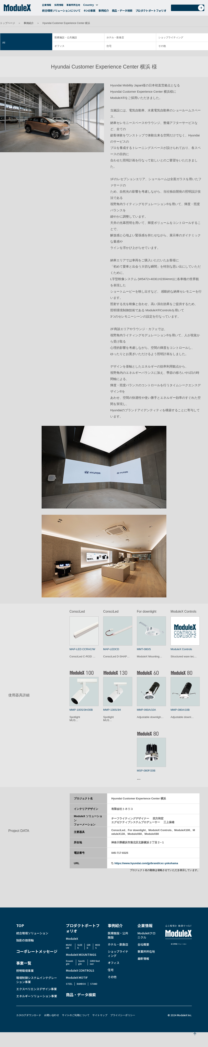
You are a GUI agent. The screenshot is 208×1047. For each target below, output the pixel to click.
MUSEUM (69, 946)
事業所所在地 (73, 5)
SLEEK (79, 946)
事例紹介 (103, 12)
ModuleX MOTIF (77, 977)
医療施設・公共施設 (65, 37)
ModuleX (72, 938)
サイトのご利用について (75, 1015)
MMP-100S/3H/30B (81, 709)
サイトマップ (99, 1015)
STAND (93, 983)
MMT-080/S (144, 649)
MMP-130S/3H (112, 709)
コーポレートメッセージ (36, 951)
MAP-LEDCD (111, 649)
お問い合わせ (189, 9)
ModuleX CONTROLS (80, 970)
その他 (162, 46)
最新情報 (143, 958)
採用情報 (58, 5)
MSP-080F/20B (146, 770)
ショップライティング (170, 37)
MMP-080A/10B (180, 709)
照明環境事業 (25, 970)
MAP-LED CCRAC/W (82, 649)
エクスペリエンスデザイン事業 (36, 989)
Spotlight (81, 962)
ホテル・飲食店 (115, 37)
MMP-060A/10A (146, 709)
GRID (88, 946)
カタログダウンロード (28, 1015)
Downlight (69, 962)
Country (90, 5)
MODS (97, 946)
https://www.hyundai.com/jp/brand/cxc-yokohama (146, 863)
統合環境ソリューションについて (61, 12)
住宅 (108, 46)
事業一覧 (23, 963)
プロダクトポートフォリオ (150, 12)
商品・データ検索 (122, 12)
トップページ (7, 23)
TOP (20, 925)
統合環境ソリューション (32, 933)
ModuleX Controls (181, 649)
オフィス (59, 46)
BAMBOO (81, 983)
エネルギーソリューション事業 (36, 996)
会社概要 (143, 944)
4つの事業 (89, 12)
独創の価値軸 (25, 940)
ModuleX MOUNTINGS (81, 954)
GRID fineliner (95, 962)
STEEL (69, 983)
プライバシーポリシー (122, 1015)
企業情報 (46, 5)
